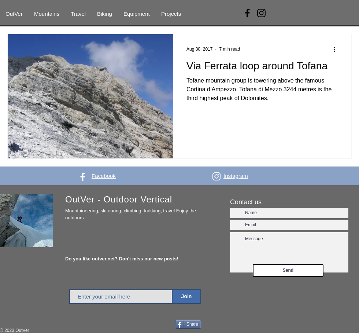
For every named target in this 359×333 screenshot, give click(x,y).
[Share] (188, 324)
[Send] (288, 270)
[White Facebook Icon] (82, 177)
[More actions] (337, 49)
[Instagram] (261, 13)
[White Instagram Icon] (216, 176)
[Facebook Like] (160, 325)
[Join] (186, 296)
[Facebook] (247, 13)
